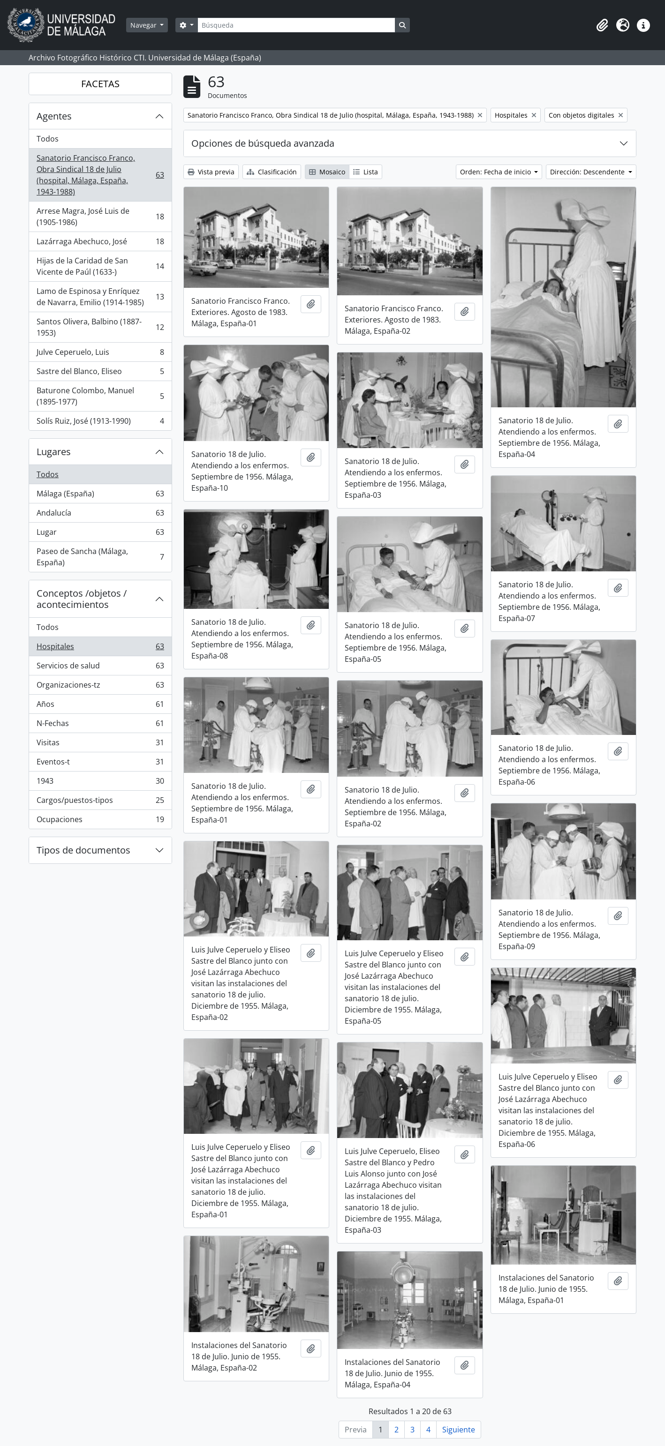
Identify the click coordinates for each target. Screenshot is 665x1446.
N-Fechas (100, 725)
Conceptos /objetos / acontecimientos (82, 599)
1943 (100, 783)
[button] (602, 25)
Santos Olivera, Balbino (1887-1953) (100, 327)
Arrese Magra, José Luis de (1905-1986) (100, 216)
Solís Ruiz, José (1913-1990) (100, 422)
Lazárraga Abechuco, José (100, 243)
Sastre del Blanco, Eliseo (100, 373)
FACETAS (100, 83)
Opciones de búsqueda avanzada (262, 143)
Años (100, 706)
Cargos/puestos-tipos (100, 802)
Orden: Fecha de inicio (496, 171)
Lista (365, 171)
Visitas (100, 744)
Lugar (100, 534)
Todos (48, 139)
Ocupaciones (100, 821)
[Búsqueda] (296, 25)
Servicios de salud (100, 667)
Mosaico (327, 171)
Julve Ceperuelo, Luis (100, 354)
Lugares (54, 451)
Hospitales (100, 648)
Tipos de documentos (83, 850)
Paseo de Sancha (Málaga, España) (100, 557)
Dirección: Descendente (588, 171)
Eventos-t (100, 764)
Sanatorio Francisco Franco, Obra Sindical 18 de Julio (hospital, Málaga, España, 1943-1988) (100, 175)
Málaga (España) (100, 495)
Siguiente (458, 1429)
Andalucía (100, 515)
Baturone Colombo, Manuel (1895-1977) (100, 396)
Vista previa (211, 171)
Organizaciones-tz (100, 687)
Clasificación (272, 171)
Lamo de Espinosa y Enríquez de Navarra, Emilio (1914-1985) (100, 296)
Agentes (54, 116)
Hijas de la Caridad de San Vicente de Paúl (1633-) (100, 266)
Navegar (144, 25)
